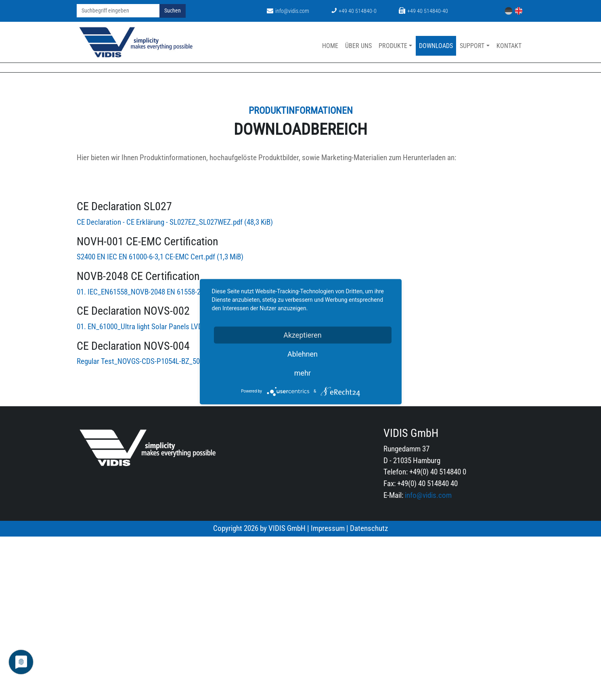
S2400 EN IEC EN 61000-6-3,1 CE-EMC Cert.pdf (160, 403)
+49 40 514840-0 (354, 11)
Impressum (328, 674)
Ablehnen (302, 353)
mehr (302, 372)
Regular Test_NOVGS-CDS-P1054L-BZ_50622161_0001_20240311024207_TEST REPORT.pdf (227, 508)
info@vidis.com (288, 11)
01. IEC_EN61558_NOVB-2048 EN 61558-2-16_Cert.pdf (171, 438)
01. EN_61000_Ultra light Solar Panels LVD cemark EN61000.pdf (189, 473)
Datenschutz (369, 674)
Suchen (172, 10)
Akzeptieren (302, 334)
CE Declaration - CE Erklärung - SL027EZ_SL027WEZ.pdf (175, 369)
